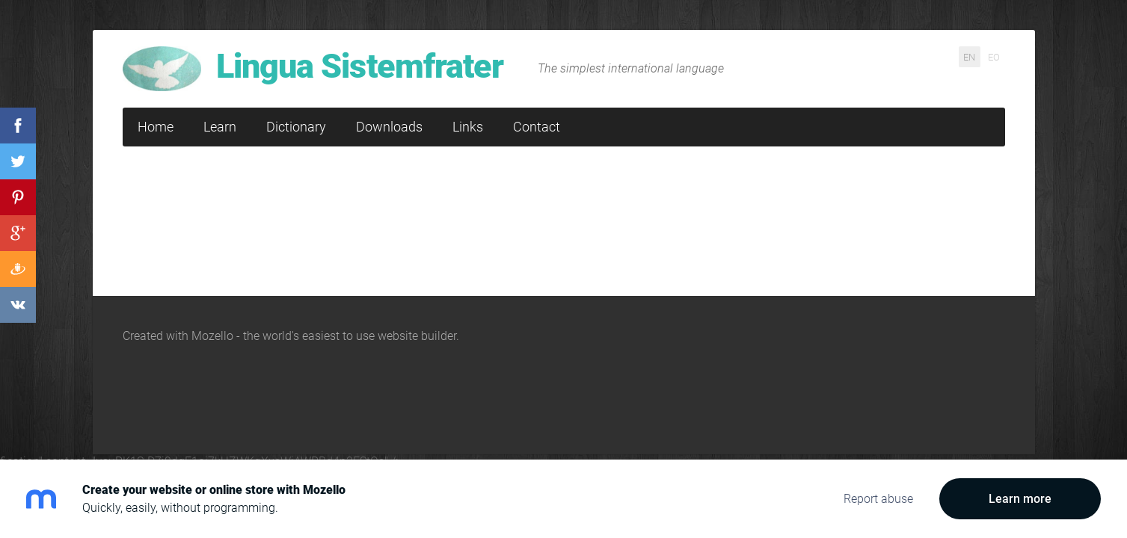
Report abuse (878, 499)
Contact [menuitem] (536, 126)
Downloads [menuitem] (389, 126)
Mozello (212, 336)
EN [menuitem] (969, 56)
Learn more (1020, 499)
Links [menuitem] (467, 126)
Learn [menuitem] (219, 126)
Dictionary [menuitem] (296, 126)
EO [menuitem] (994, 56)
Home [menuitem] (155, 126)
